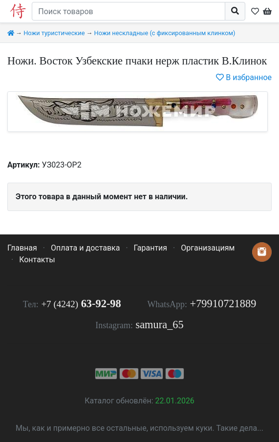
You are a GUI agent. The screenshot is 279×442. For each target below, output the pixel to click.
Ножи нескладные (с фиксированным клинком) (165, 33)
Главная (22, 248)
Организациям (208, 248)
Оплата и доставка (85, 248)
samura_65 (159, 324)
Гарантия (151, 248)
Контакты (37, 259)
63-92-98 (81, 303)
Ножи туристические (54, 33)
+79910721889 (223, 303)
